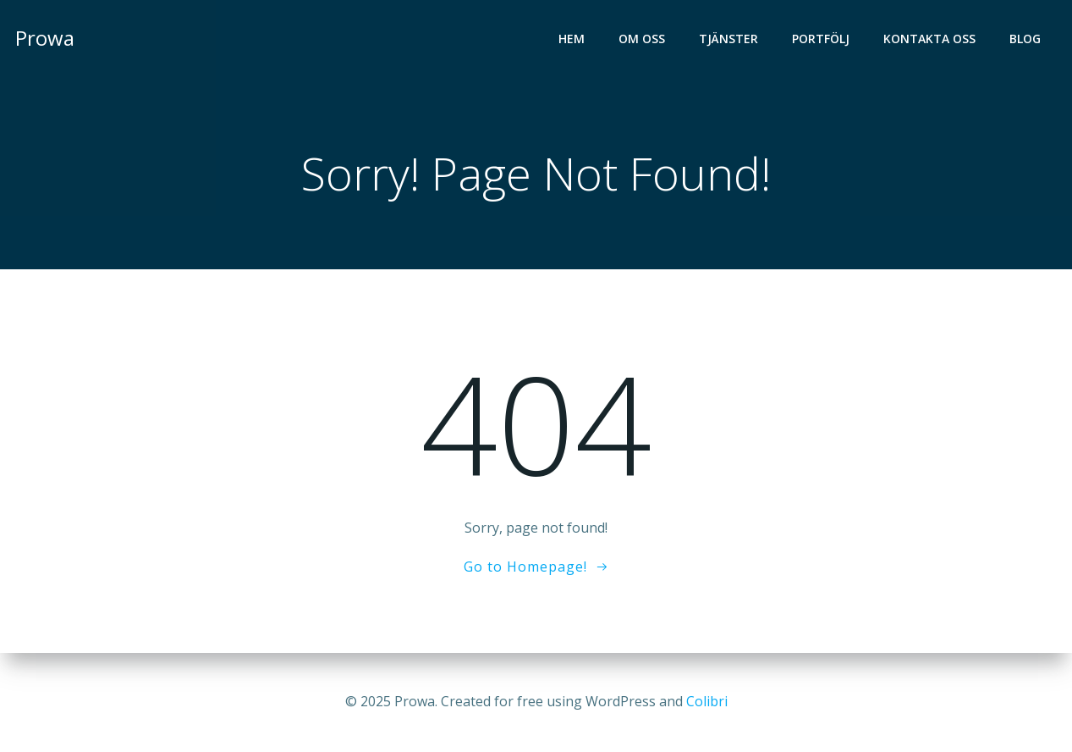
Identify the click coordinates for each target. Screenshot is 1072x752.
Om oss (641, 38)
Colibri (707, 701)
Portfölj (820, 38)
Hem (571, 38)
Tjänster (728, 38)
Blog (1025, 38)
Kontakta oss (929, 38)
